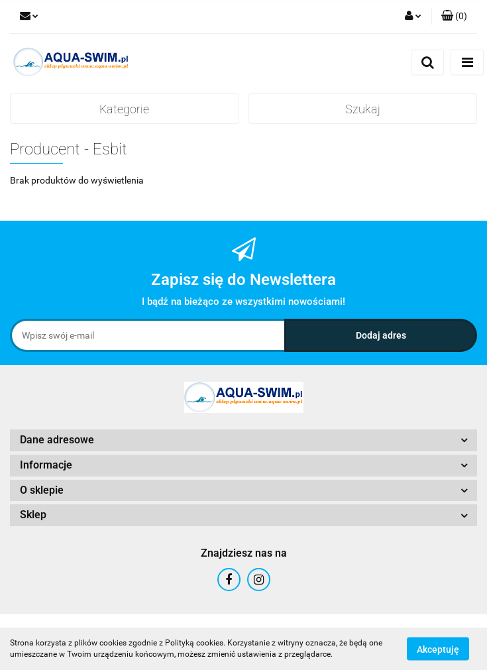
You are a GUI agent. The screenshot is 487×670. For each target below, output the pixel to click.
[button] (454, 16)
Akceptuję (438, 648)
